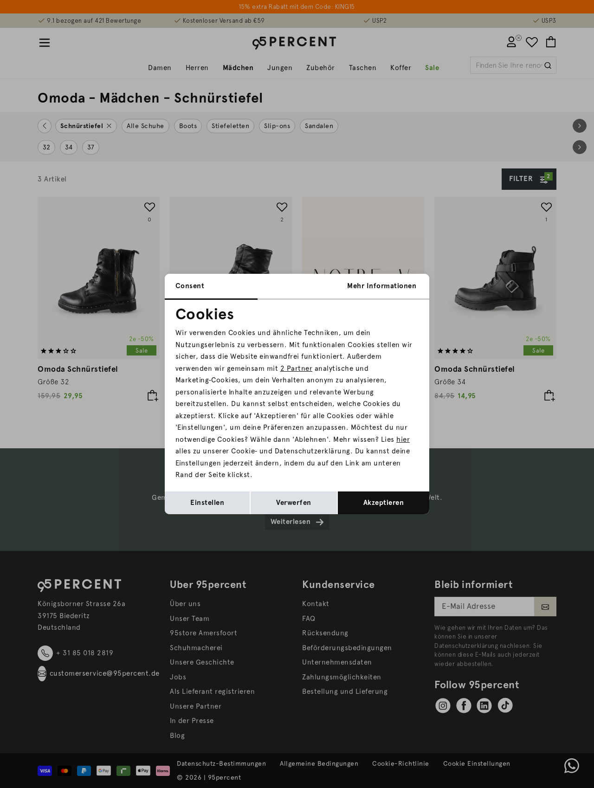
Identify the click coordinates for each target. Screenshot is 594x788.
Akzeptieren (383, 502)
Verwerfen (293, 502)
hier (403, 439)
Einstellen (207, 502)
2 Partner (296, 368)
